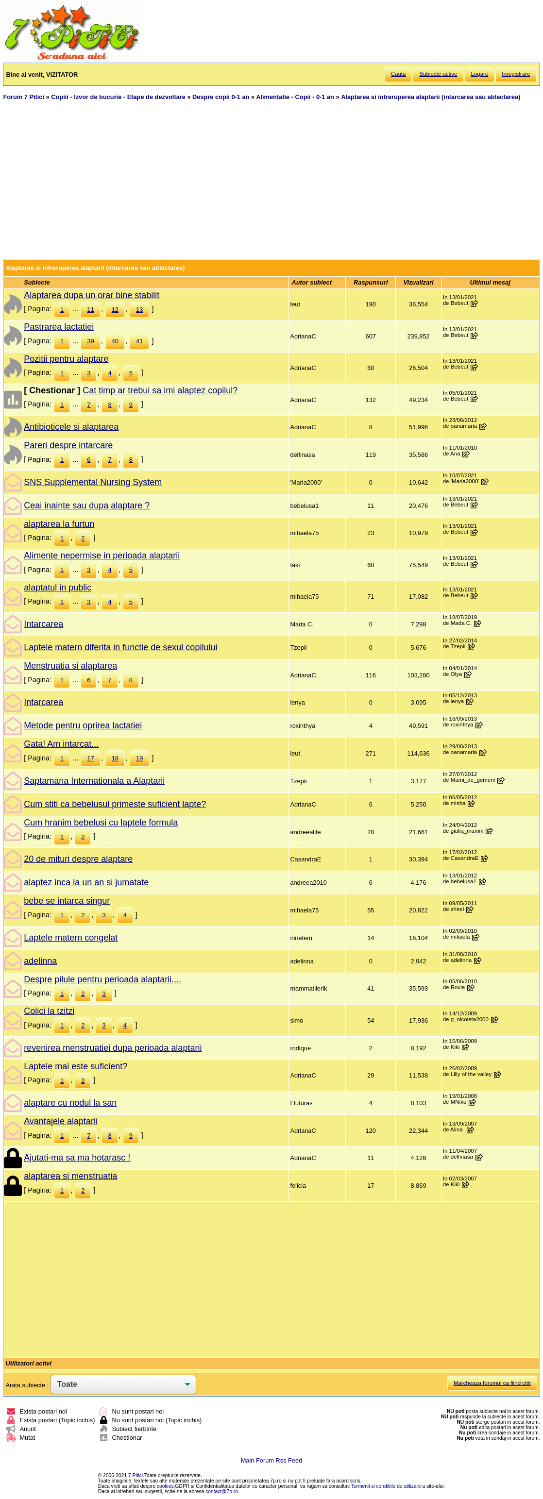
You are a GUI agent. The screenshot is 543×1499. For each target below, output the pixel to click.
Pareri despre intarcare (68, 445)
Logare (480, 74)
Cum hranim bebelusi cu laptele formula (101, 822)
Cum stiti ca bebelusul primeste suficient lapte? (115, 804)
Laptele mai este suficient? (75, 1066)
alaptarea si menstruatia (70, 1176)
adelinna (40, 961)
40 (115, 341)
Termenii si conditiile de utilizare (386, 1486)
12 (115, 309)
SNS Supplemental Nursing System (93, 482)
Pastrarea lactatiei (59, 327)
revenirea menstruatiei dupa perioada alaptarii (113, 1048)
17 (90, 758)
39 (90, 341)
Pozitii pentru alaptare (66, 359)
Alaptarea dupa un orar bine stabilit (91, 295)
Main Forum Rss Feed (272, 1460)
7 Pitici (135, 1475)
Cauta (398, 74)
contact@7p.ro (221, 1491)
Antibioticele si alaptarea (71, 427)
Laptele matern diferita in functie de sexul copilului (120, 647)
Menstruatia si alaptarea (70, 666)
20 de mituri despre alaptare (78, 859)
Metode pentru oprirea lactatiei (83, 725)
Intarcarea (43, 624)
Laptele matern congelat (71, 938)
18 (115, 758)
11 (90, 309)
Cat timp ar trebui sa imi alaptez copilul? (160, 390)
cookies (165, 1486)
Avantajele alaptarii (61, 1121)
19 (139, 758)
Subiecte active (438, 74)
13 (139, 309)
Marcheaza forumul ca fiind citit (492, 1383)
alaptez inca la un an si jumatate (86, 882)
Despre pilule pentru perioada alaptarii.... (102, 979)
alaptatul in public (57, 587)
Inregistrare (516, 74)
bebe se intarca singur (67, 901)
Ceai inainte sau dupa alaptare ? (87, 505)
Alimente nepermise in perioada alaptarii (102, 555)
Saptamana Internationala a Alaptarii (94, 781)
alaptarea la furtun (59, 524)
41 (139, 341)
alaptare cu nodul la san (70, 1103)
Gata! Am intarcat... (61, 744)
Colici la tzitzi (49, 1011)
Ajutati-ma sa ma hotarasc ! (77, 1157)
